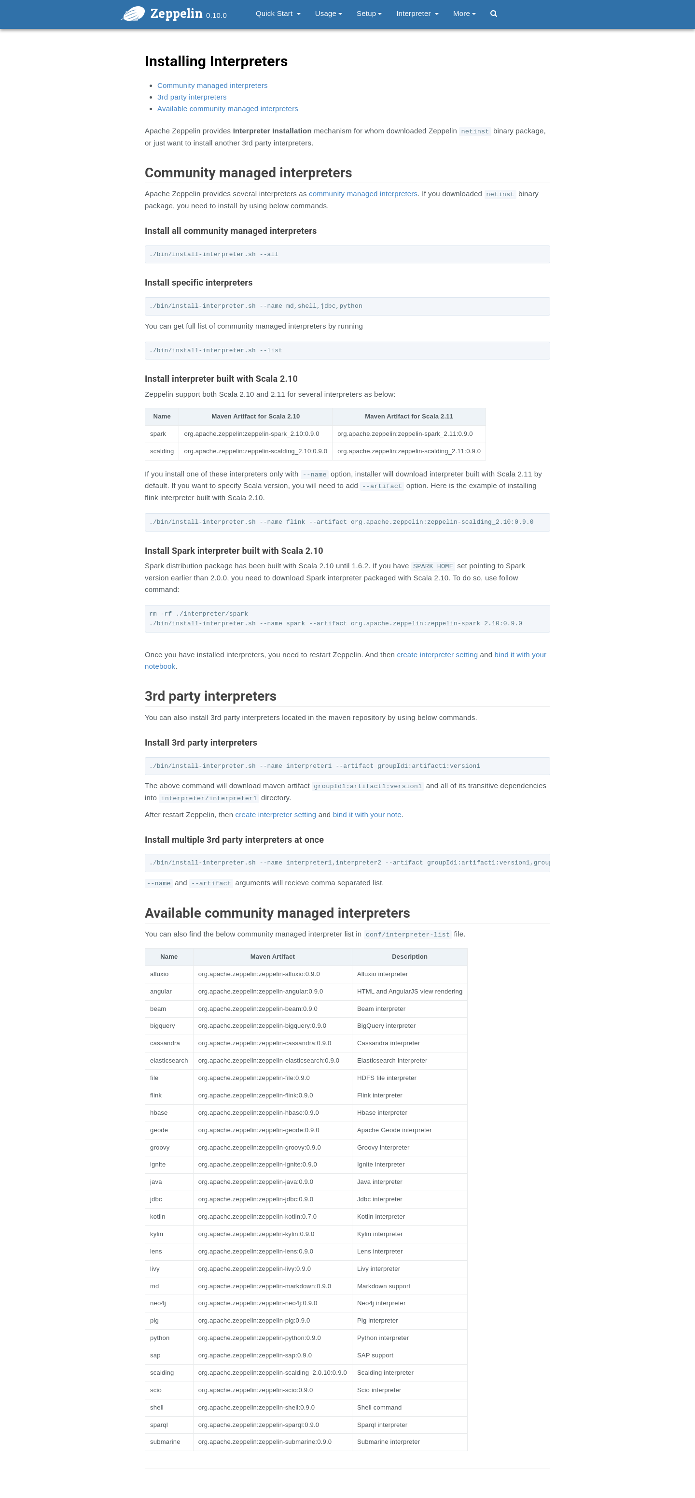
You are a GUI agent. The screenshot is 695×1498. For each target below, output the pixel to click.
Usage (328, 13)
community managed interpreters (363, 193)
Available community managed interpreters (227, 108)
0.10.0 (216, 15)
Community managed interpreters (212, 85)
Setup (369, 13)
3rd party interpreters (192, 97)
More (464, 13)
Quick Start (278, 13)
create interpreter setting (437, 654)
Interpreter (417, 13)
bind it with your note (367, 814)
